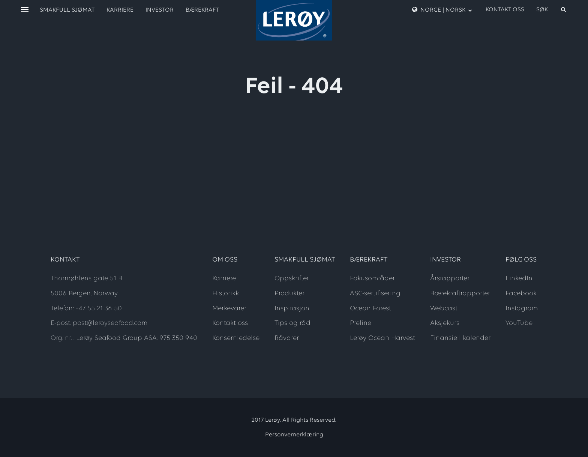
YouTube (519, 323)
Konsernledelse (236, 338)
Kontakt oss (505, 10)
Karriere (120, 10)
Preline (360, 323)
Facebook (521, 293)
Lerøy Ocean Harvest (382, 338)
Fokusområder (372, 278)
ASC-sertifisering (375, 293)
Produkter (289, 293)
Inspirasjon (291, 308)
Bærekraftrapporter (460, 293)
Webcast (444, 308)
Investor (160, 10)
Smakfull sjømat (67, 10)
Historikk (225, 293)
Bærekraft (202, 10)
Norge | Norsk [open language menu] (442, 9)
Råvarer (286, 338)
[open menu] (24, 10)
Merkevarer (229, 308)
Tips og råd (292, 323)
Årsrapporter (450, 278)
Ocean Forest (370, 308)
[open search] (551, 10)
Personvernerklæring (294, 435)
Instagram (522, 308)
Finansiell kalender (460, 338)
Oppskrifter (291, 278)
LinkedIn (519, 278)
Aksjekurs (444, 323)
